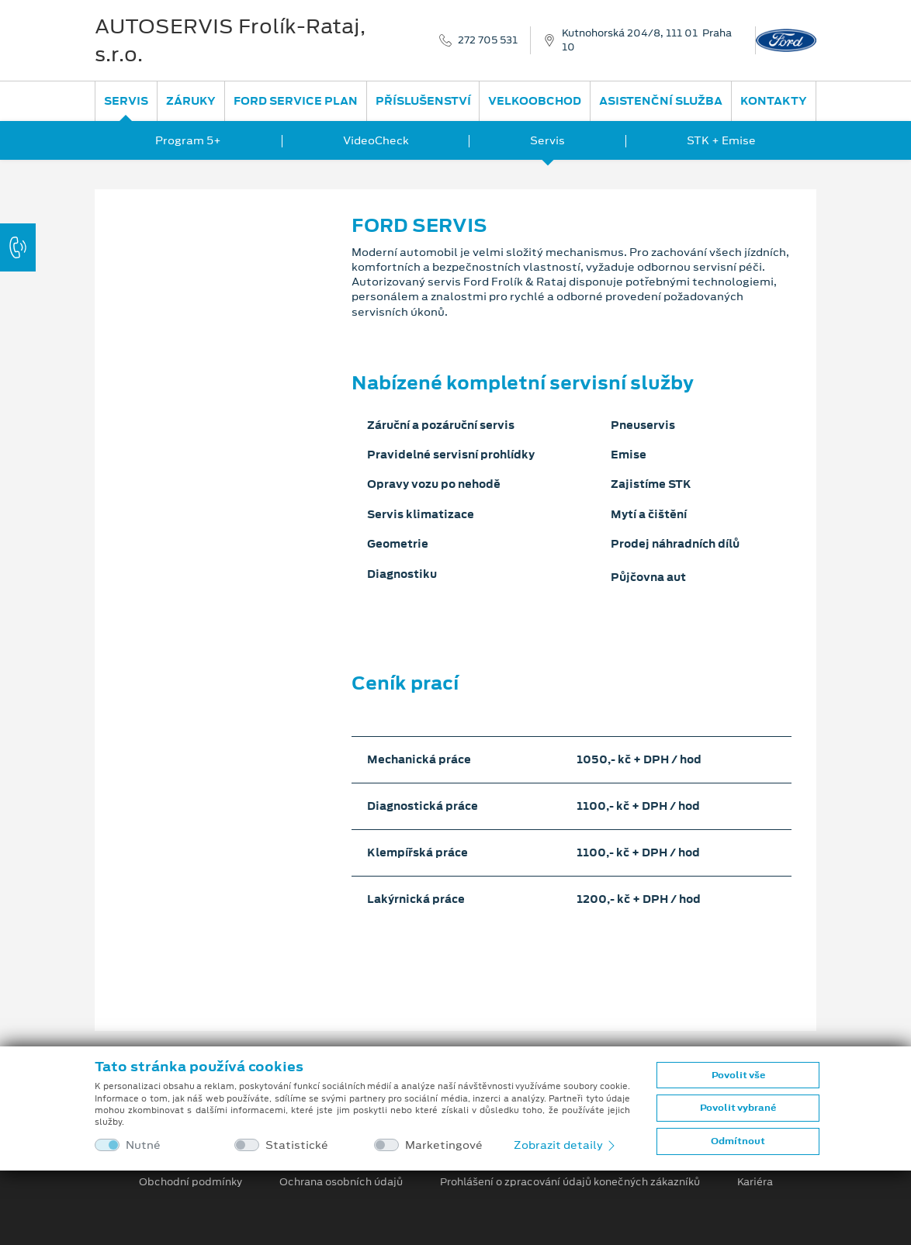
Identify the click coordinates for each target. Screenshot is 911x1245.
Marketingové (444, 1145)
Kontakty (773, 101)
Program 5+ (188, 140)
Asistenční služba (660, 101)
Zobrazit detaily (566, 1145)
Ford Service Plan (296, 101)
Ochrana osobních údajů (341, 1182)
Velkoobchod (534, 101)
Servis (126, 101)
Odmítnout (738, 1141)
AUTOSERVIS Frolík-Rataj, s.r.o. (230, 40)
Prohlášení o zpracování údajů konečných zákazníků (570, 1182)
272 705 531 (488, 40)
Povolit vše (738, 1075)
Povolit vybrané (738, 1107)
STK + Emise (721, 140)
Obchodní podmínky (190, 1182)
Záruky (191, 101)
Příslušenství (423, 101)
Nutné (143, 1145)
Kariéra (755, 1182)
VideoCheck (376, 140)
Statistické (296, 1145)
